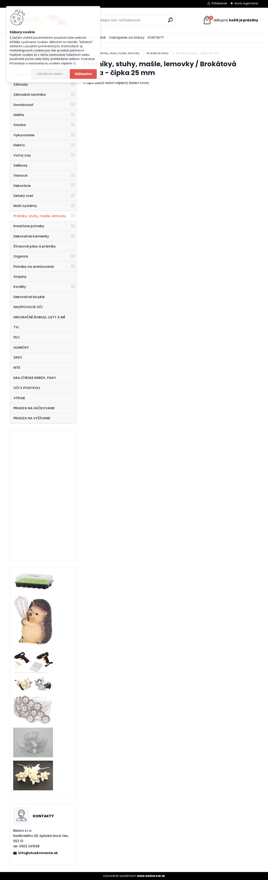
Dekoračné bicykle (29, 297)
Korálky (19, 286)
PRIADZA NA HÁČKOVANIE (34, 408)
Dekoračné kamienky (31, 236)
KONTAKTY (156, 37)
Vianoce (20, 175)
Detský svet (23, 195)
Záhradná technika (29, 94)
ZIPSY (17, 357)
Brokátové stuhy (158, 53)
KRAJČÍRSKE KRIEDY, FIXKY (34, 377)
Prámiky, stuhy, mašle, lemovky (39, 216)
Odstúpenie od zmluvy (126, 37)
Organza (20, 256)
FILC (16, 337)
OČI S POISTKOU (26, 387)
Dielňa (18, 114)
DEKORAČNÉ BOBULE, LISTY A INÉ (39, 317)
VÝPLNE (19, 398)
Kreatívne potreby (28, 226)
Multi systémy (25, 205)
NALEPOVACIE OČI (28, 307)
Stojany (19, 276)
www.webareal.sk (151, 876)
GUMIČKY (21, 347)
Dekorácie (22, 185)
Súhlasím (83, 73)
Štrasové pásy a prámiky (34, 246)
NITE (16, 367)
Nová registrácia (246, 3)
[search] (170, 20)
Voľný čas (22, 155)
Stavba (19, 124)
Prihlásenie (219, 3)
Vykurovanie (23, 135)
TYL (16, 327)
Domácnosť (23, 104)
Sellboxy (20, 165)
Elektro (19, 145)
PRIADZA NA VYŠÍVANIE (31, 418)
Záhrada (20, 84)
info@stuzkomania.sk (38, 853)
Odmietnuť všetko (50, 74)
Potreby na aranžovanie (33, 266)
